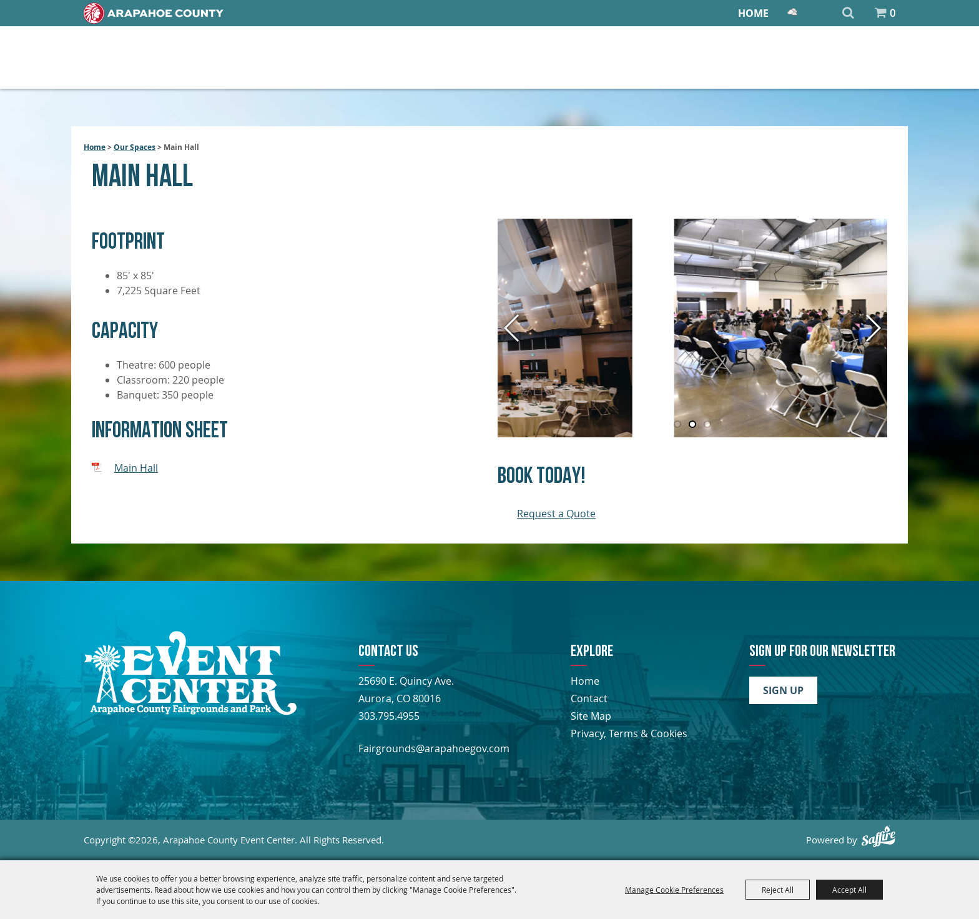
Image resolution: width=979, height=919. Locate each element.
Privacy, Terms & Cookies (629, 733)
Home (753, 13)
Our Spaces (134, 147)
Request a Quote (556, 513)
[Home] (154, 13)
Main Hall (136, 468)
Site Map (591, 716)
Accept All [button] (849, 890)
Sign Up (783, 690)
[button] (872, 328)
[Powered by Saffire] (878, 836)
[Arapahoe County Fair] (190, 711)
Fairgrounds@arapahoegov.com (433, 748)
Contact (589, 698)
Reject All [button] (778, 890)
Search (848, 13)
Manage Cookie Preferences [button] (674, 890)
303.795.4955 (389, 716)
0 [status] (892, 13)
